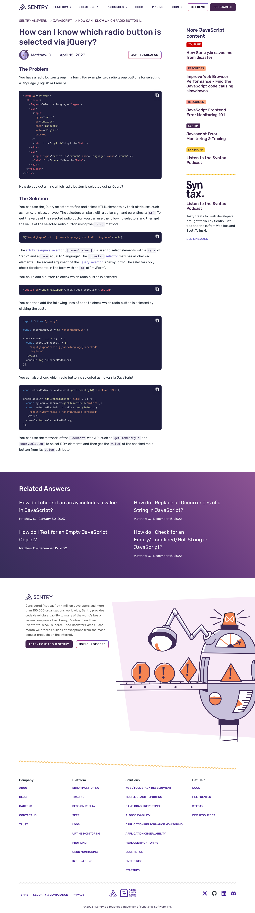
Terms (23, 894)
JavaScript (62, 21)
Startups (133, 870)
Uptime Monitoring (86, 833)
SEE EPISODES (197, 239)
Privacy (78, 894)
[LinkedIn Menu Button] (224, 893)
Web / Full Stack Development (148, 788)
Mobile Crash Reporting (144, 797)
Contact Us (27, 815)
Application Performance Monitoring (154, 824)
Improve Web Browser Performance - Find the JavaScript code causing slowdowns (211, 83)
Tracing (78, 797)
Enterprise (134, 861)
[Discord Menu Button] (233, 893)
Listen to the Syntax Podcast (211, 160)
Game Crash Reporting (143, 806)
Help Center (201, 797)
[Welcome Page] (33, 7)
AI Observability (138, 815)
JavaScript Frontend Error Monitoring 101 (211, 112)
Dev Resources (203, 815)
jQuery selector (91, 265)
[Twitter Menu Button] (204, 893)
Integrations (82, 861)
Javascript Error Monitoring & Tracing (211, 136)
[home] (113, 893)
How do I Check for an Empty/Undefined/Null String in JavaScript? (170, 546)
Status (197, 806)
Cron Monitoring (85, 852)
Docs (196, 788)
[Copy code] (157, 95)
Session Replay (83, 806)
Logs (76, 824)
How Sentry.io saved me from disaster (211, 55)
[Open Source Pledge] (128, 893)
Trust (23, 824)
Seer (75, 815)
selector (103, 259)
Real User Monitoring (142, 842)
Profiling (79, 842)
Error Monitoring (85, 788)
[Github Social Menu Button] (214, 893)
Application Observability (146, 833)
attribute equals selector (45, 254)
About (24, 788)
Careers (25, 806)
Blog (23, 797)
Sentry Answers (33, 21)
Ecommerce (134, 852)
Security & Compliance (50, 894)
